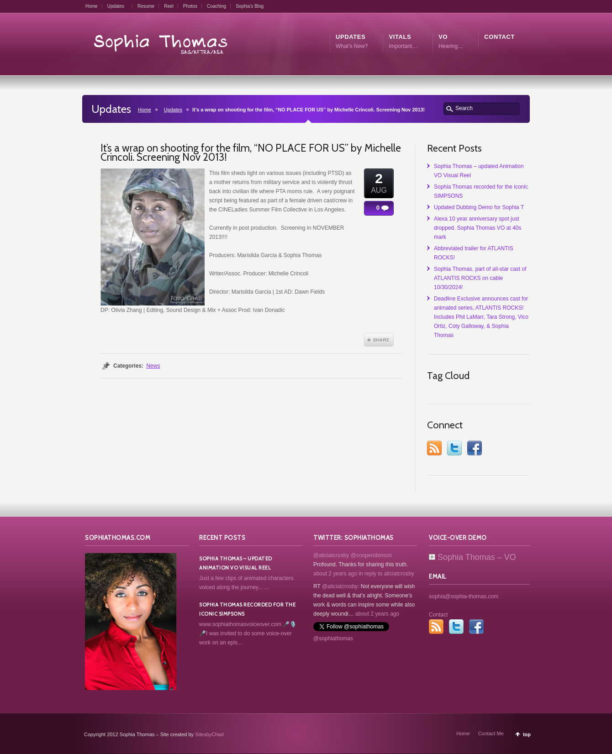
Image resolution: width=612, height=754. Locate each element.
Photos (190, 6)
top (527, 734)
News (153, 366)
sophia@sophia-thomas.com (463, 596)
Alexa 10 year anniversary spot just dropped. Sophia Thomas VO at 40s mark (477, 228)
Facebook (474, 448)
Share (379, 340)
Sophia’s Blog (250, 6)
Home (91, 6)
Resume (145, 6)
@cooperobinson (371, 555)
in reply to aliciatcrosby (386, 573)
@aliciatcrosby (331, 555)
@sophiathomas (333, 638)
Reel (169, 6)
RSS (434, 448)
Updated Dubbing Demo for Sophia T (479, 207)
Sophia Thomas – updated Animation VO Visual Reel (235, 563)
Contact (438, 615)
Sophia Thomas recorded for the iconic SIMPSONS (247, 609)
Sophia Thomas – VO (472, 557)
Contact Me (491, 733)
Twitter (454, 448)
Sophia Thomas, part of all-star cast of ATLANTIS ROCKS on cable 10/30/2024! (480, 278)
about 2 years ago (335, 573)
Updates (115, 6)
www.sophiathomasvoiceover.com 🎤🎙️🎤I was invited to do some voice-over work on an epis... (247, 633)
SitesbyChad (209, 734)
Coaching (216, 6)
